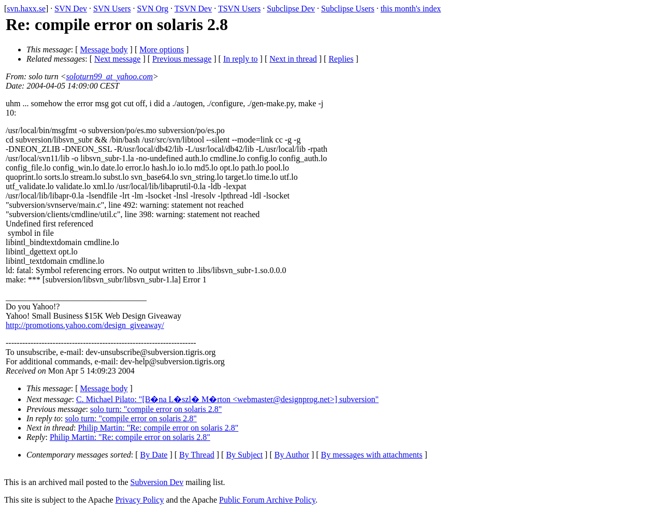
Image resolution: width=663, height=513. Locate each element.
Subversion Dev (157, 482)
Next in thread (293, 58)
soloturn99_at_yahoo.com (109, 76)
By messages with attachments (372, 454)
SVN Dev (70, 8)
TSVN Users (239, 8)
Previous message (181, 58)
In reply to (240, 58)
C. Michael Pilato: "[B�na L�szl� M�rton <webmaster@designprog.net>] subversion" (227, 399)
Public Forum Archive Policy (267, 499)
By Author (292, 454)
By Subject (244, 454)
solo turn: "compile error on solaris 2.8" (156, 409)
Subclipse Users (347, 8)
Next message (117, 58)
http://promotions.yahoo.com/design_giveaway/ (85, 325)
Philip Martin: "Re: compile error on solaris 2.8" (158, 427)
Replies (340, 58)
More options (161, 49)
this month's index (411, 8)
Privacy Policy (140, 499)
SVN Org (152, 8)
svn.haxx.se (26, 8)
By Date (154, 454)
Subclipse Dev (291, 8)
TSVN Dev (193, 8)
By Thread (196, 454)
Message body (104, 49)
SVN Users (112, 8)
